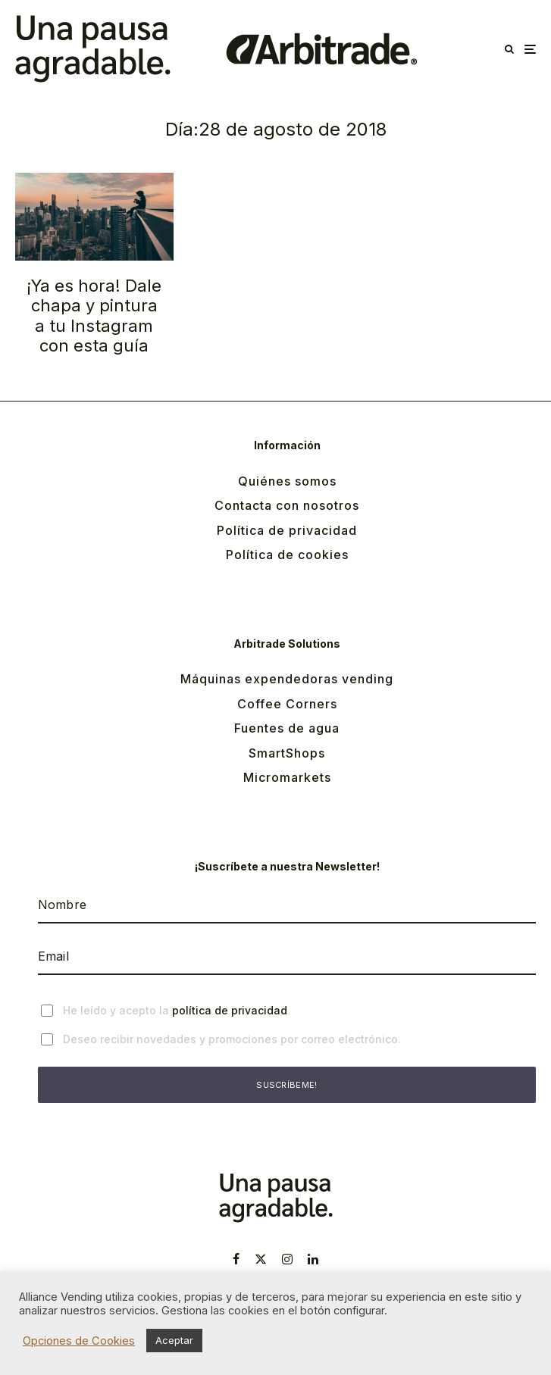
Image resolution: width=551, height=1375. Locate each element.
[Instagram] (287, 1259)
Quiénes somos (287, 481)
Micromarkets (287, 777)
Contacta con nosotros (286, 505)
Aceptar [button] (174, 1340)
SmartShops (287, 753)
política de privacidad (229, 1010)
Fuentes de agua (287, 728)
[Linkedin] (313, 1259)
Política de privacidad (287, 530)
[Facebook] (236, 1259)
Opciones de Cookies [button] (79, 1341)
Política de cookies (287, 554)
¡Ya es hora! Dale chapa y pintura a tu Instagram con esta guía (94, 315)
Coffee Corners (287, 703)
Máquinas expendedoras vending (286, 678)
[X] (260, 1259)
